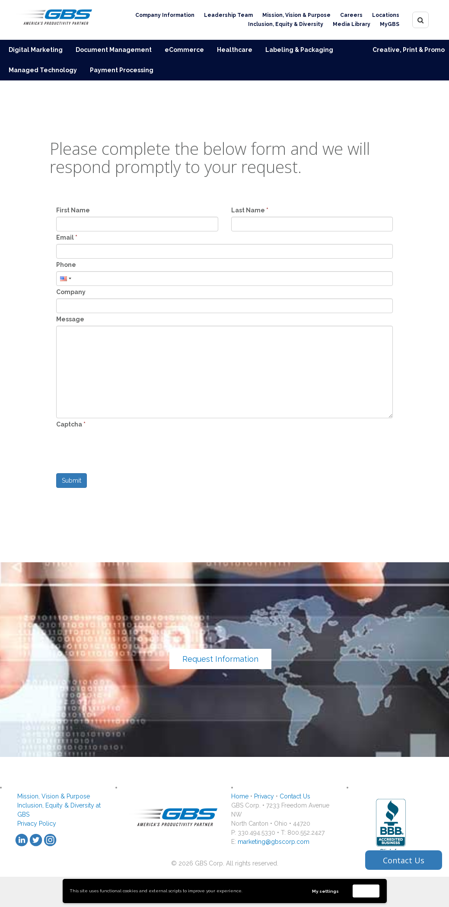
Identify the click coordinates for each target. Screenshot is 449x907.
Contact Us (295, 796)
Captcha (71, 424)
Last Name (249, 210)
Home (239, 796)
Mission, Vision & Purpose (296, 15)
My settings (325, 891)
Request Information (220, 658)
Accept (366, 890)
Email (66, 237)
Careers (351, 15)
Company (71, 291)
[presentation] (122, 448)
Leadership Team (228, 15)
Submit (71, 480)
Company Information (164, 15)
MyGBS (389, 24)
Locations (385, 15)
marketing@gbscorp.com (273, 841)
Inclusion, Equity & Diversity (285, 24)
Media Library (351, 24)
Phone (66, 264)
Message (70, 319)
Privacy (264, 796)
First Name (73, 210)
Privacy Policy (36, 823)
